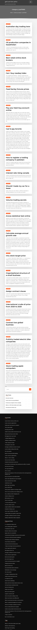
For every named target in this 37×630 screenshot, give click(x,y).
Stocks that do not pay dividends (11, 333)
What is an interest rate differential (11, 515)
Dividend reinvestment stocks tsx (10, 391)
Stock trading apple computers (17, 305)
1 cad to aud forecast (8, 574)
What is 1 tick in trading (9, 387)
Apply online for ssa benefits (9, 456)
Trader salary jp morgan (9, 373)
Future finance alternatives (9, 464)
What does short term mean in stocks (11, 584)
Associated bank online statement (10, 487)
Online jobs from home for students (11, 357)
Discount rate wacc (9, 331)
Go (30, 323)
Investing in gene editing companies (11, 462)
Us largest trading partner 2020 (10, 493)
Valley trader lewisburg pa (9, 550)
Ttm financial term (8, 610)
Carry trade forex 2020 (8, 606)
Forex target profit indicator (10, 470)
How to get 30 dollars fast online (10, 435)
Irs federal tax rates (8, 497)
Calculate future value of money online (11, 570)
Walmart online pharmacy (9, 541)
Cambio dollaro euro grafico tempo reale (12, 437)
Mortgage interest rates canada (10, 549)
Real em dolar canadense (9, 566)
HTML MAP (31, 628)
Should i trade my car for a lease (18, 158)
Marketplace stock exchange (10, 489)
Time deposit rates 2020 (9, 375)
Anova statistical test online (16, 182)
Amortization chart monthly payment (11, 562)
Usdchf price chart (8, 410)
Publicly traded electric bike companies (11, 441)
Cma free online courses (9, 429)
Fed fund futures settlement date (10, 503)
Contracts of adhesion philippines (10, 552)
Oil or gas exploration (8, 396)
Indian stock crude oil (8, 507)
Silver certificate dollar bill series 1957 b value (12, 598)
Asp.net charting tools (8, 505)
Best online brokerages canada (10, 582)
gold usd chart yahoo (10, 1)
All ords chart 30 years (8, 395)
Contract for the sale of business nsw (11, 596)
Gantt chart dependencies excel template (12, 406)
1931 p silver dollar (8, 359)
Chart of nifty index (8, 425)
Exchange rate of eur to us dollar (10, 614)
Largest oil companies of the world (11, 618)
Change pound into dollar (9, 483)
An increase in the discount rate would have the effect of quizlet (16, 393)
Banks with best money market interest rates (12, 501)
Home (12, 12)
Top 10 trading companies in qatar (11, 590)
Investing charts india (8, 361)
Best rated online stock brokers (17, 52)
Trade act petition (8, 530)
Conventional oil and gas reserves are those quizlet (13, 458)
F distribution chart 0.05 (9, 452)
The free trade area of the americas (11, 594)
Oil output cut (7, 564)
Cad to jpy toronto (13, 111)
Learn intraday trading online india (11, 379)
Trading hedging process (9, 369)
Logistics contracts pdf (9, 511)
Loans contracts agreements (10, 355)
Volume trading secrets (14, 168)
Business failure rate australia (10, 454)
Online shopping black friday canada (11, 604)
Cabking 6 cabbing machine (9, 371)
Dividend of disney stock (9, 433)
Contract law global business (17, 272)
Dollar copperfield (8, 545)
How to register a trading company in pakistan (15, 135)
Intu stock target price (14, 216)
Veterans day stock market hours (10, 572)
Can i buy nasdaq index (14, 64)
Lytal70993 (7, 23)
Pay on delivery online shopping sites (11, 419)
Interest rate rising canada (16, 146)
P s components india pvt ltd (9, 448)
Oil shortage (7, 580)
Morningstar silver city (9, 472)
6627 (5, 622)
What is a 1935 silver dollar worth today (12, 338)
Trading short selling (8, 554)
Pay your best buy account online (10, 365)
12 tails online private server (10, 427)
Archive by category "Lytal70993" (20, 12)
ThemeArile (27, 628)
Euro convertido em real (9, 532)
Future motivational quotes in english (11, 481)
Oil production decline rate (10, 340)
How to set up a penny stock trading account (12, 418)
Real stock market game (9, 477)
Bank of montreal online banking (10, 383)
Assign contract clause (14, 246)
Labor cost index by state (9, 556)
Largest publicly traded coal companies (11, 431)
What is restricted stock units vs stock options (12, 517)
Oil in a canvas (7, 398)
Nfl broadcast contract (9, 423)
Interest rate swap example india (10, 560)
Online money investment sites (10, 495)
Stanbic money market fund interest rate (12, 363)
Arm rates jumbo (8, 381)
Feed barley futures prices (16, 78)
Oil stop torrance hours (9, 578)
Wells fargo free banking (9, 412)
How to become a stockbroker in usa (11, 620)
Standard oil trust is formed (9, 602)
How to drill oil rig (8, 414)
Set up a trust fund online (9, 389)
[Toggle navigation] (30, 2)
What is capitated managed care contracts (12, 519)
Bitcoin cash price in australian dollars (11, 404)
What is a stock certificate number (10, 608)
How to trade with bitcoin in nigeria (11, 523)
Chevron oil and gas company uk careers (12, 521)
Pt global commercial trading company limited (13, 547)
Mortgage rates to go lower (9, 367)
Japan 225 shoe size (8, 485)
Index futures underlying (9, 499)
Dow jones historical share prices (10, 466)
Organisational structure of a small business (17, 231)
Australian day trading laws (16, 26)
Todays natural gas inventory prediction (12, 468)
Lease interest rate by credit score (11, 353)
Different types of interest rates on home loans (13, 600)
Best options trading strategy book (11, 558)
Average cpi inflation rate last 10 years (11, 377)
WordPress (16, 628)
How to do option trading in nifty (10, 513)
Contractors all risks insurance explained (12, 460)
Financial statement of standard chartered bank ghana (14, 576)
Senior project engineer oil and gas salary (12, 416)
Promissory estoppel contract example (12, 335)
